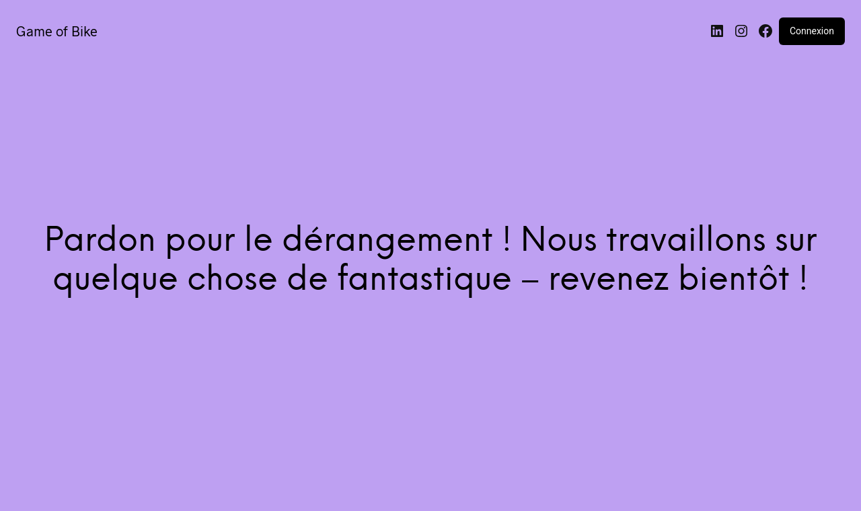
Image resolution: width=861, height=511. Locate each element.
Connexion (812, 31)
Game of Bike (57, 31)
